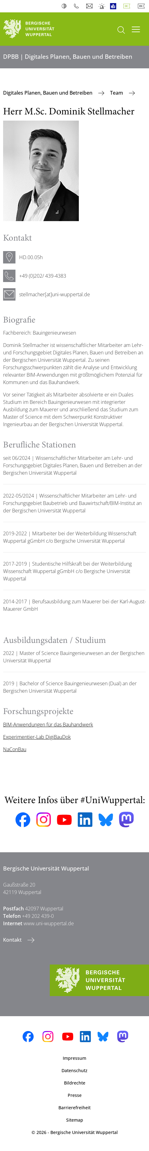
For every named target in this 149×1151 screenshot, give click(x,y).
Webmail (90, 6)
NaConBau (14, 749)
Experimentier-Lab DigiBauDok (37, 737)
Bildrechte (74, 1083)
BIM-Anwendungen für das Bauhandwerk (48, 724)
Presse (75, 1095)
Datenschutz (74, 1070)
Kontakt (13, 939)
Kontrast (65, 6)
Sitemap (74, 1120)
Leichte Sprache (114, 6)
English (142, 6)
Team (117, 92)
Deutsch (128, 6)
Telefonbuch (78, 6)
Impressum (74, 1058)
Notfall (102, 6)
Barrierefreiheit (74, 1107)
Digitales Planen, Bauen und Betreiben (48, 92)
